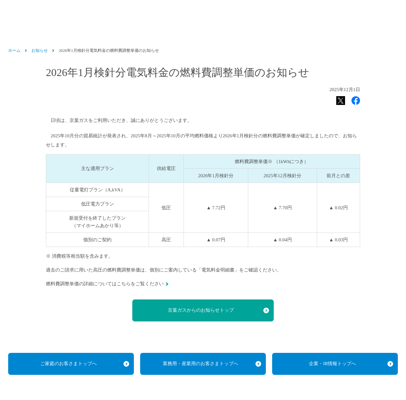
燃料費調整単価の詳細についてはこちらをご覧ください (105, 283)
